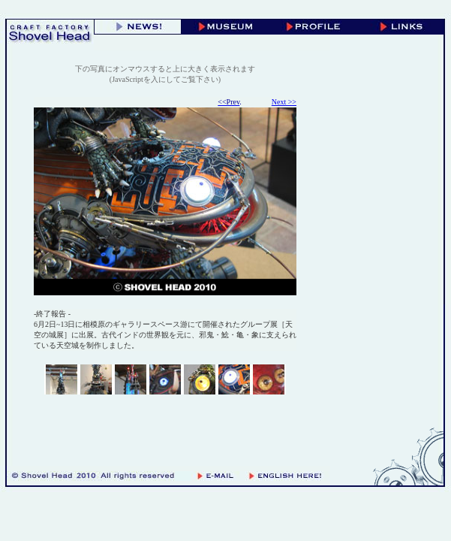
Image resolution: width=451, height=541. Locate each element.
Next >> (284, 102)
